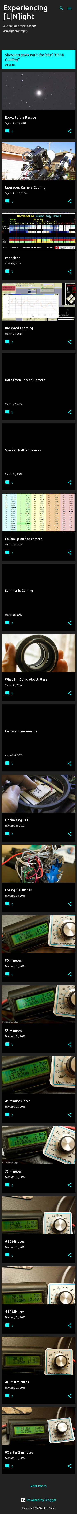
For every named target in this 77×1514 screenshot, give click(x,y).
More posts (39, 1486)
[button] (69, 131)
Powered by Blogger (38, 1500)
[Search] (61, 8)
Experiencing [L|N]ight (25, 11)
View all (10, 65)
